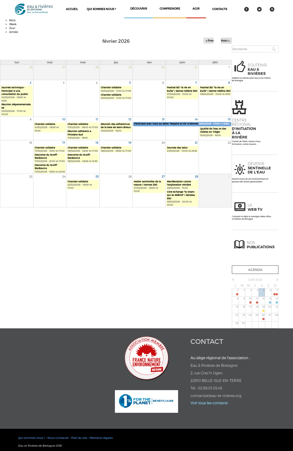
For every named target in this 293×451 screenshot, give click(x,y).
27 (163, 176)
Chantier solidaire (111, 87)
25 (97, 176)
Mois (12, 20)
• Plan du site (78, 437)
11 (97, 119)
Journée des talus (177, 147)
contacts (219, 9)
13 (163, 119)
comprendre (170, 8)
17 (63, 142)
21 (196, 142)
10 (63, 119)
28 (196, 176)
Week (12, 24)
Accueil (72, 9)
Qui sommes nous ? (101, 9)
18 (96, 142)
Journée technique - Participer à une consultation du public (14, 90)
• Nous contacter (57, 437)
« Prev (210, 40)
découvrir (138, 8)
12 (129, 119)
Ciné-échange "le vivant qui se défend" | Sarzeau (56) (181, 195)
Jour (12, 28)
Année (13, 31)
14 (196, 119)
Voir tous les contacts (209, 403)
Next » (225, 40)
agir (196, 8)
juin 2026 (255, 279)
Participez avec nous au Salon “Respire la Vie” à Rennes (166, 123)
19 (129, 142)
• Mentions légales (100, 437)
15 (229, 119)
